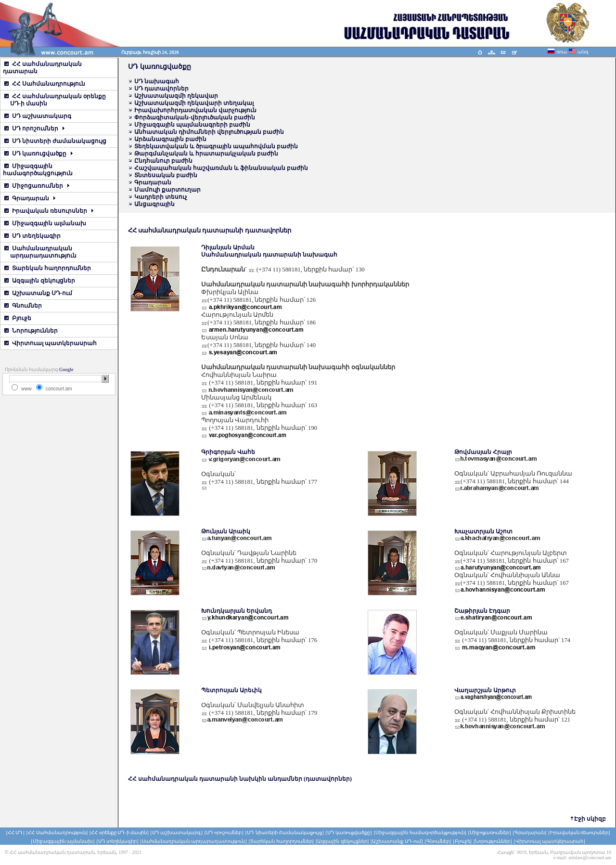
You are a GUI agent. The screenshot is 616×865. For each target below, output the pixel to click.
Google (66, 369)
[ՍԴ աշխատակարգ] (176, 832)
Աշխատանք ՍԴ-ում (38, 293)
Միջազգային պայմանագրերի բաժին (192, 124)
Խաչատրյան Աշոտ (483, 531)
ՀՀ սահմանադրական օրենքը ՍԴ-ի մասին (54, 100)
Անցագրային (154, 204)
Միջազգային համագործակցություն (38, 170)
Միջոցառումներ (36, 185)
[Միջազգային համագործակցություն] (420, 832)
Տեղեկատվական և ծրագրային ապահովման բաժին (216, 146)
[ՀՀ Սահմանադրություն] (57, 832)
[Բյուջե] (462, 841)
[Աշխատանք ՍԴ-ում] (397, 841)
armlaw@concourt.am (589, 857)
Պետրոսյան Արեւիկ (231, 690)
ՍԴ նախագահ (156, 81)
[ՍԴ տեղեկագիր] (117, 841)
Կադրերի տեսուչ (160, 197)
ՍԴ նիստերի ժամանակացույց (55, 141)
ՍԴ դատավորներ (161, 88)
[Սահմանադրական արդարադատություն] (194, 841)
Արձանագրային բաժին (170, 139)
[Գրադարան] (530, 832)
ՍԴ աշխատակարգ (37, 116)
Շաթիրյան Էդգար (482, 610)
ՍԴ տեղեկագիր (32, 235)
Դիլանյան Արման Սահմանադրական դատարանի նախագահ (269, 251)
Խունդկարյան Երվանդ (236, 610)
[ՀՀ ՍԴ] (15, 832)
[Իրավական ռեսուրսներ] (579, 832)
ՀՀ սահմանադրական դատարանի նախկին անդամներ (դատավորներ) (240, 778)
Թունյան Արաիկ (225, 531)
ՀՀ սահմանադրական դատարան (42, 68)
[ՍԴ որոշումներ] (224, 832)
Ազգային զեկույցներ (39, 280)
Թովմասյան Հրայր (483, 452)
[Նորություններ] (493, 841)
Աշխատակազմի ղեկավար (176, 95)
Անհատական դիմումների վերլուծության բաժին (209, 132)
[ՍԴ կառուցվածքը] (349, 832)
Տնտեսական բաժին (165, 175)
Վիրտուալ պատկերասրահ (50, 343)
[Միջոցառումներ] (489, 832)
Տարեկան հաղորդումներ (47, 268)
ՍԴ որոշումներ (34, 128)
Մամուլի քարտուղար (167, 189)
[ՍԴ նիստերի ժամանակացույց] (284, 832)
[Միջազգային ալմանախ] (62, 841)
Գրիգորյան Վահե (228, 452)
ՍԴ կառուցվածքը (38, 153)
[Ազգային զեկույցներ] (342, 841)
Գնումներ (23, 305)
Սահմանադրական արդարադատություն (40, 252)
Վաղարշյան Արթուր (485, 690)
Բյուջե (17, 318)
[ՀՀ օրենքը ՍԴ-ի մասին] (119, 832)
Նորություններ (31, 330)
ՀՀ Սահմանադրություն (44, 83)
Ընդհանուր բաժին (163, 160)
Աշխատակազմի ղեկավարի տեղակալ (194, 103)
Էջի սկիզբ (590, 818)
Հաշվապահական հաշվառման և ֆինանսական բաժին (221, 168)
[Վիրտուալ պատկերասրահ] (549, 841)
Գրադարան (29, 198)
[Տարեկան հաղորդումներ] (281, 841)
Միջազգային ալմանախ (45, 223)
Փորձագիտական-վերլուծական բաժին (194, 117)
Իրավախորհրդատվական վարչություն (195, 110)
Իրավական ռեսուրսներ (48, 210)
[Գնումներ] (438, 841)
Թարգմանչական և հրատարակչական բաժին (206, 153)
